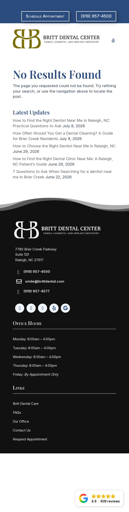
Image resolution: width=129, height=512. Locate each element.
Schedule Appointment (45, 16)
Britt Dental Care (26, 403)
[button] (99, 498)
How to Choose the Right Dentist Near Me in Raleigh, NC (64, 146)
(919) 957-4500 (96, 16)
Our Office (21, 421)
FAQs (17, 412)
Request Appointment (30, 439)
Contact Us (22, 430)
